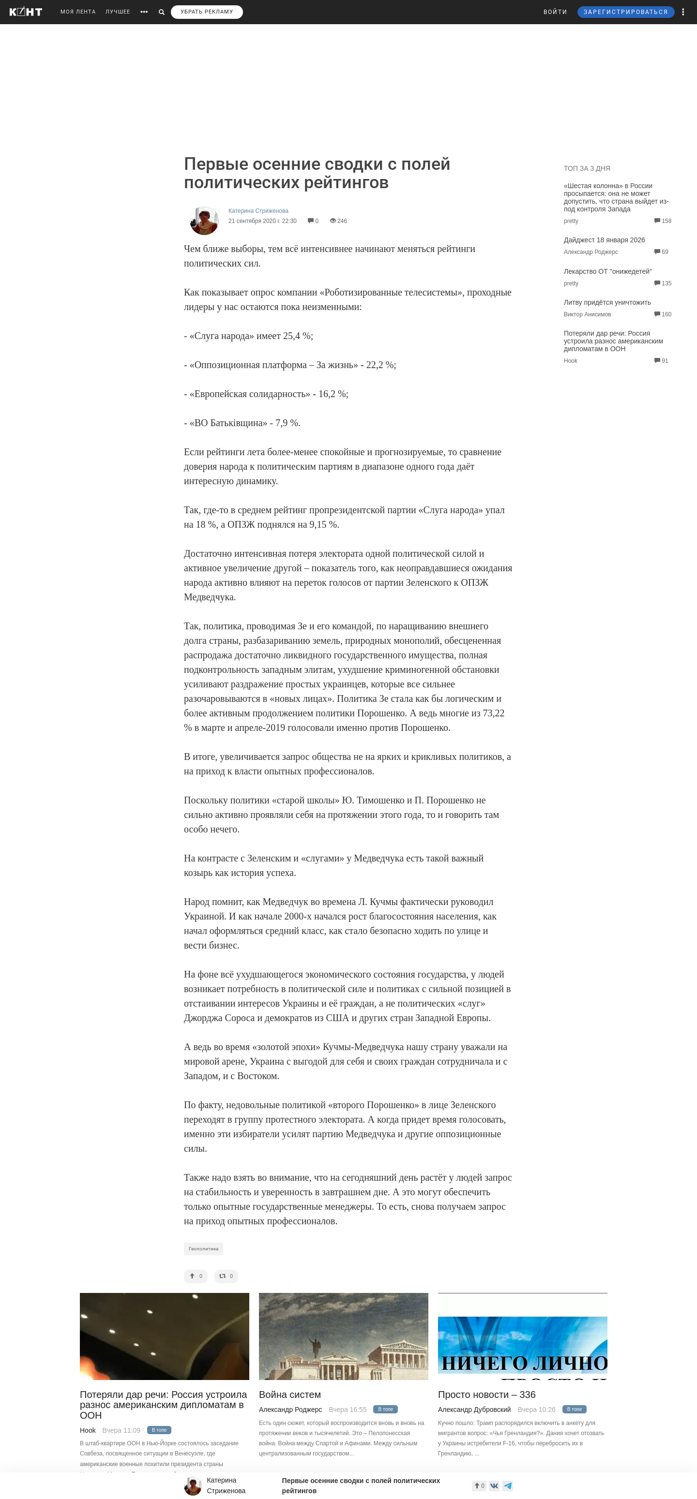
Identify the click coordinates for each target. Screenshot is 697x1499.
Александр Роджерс (290, 1409)
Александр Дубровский (474, 1409)
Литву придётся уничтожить (607, 302)
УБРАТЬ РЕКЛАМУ (207, 12)
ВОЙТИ (556, 12)
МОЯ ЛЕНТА (78, 12)
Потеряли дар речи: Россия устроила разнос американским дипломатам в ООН (613, 341)
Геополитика (203, 1248)
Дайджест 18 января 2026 (604, 240)
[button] (683, 12)
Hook (88, 1430)
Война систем (290, 1395)
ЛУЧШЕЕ (118, 12)
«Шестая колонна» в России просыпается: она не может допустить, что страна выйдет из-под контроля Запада (616, 197)
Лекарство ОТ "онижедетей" (608, 271)
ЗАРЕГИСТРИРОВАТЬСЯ (626, 12)
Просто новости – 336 (487, 1395)
